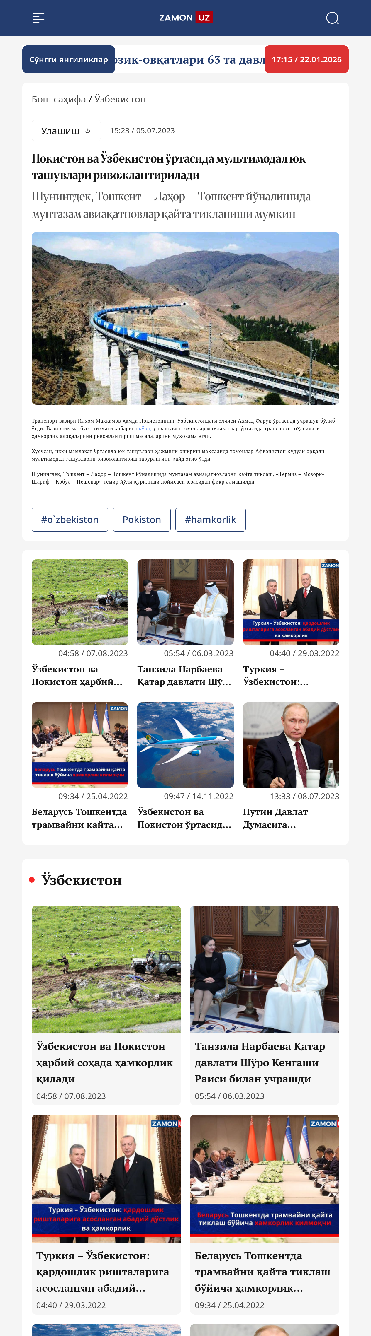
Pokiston (142, 520)
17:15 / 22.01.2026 (307, 60)
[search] (185, 18)
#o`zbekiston (70, 520)
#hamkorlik (210, 520)
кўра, (145, 430)
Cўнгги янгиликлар (68, 60)
